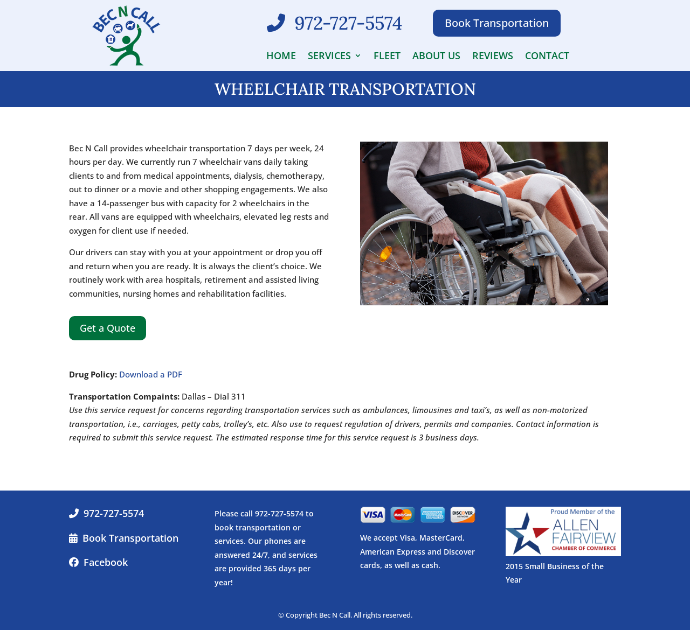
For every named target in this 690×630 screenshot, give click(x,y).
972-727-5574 (114, 513)
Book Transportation (497, 23)
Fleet (387, 57)
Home (281, 57)
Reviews (492, 57)
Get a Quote (107, 327)
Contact (547, 57)
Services (329, 57)
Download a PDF (150, 374)
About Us (436, 57)
